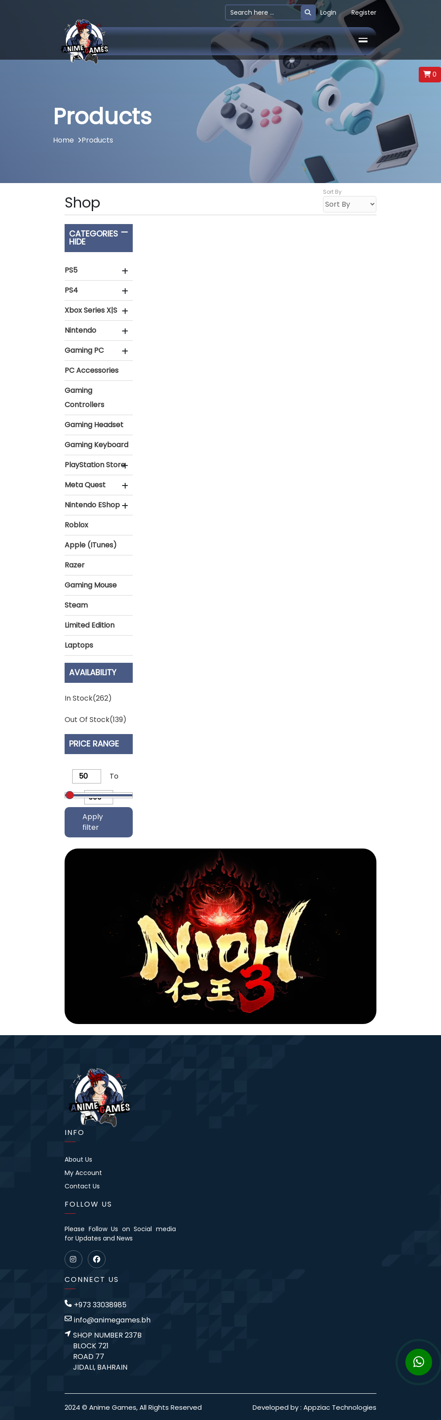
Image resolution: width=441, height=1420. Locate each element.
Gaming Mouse (91, 585)
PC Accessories (91, 370)
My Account (83, 1172)
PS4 (71, 290)
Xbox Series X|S (91, 310)
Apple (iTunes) (91, 545)
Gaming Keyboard (96, 445)
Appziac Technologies (339, 1407)
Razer (75, 565)
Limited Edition (89, 625)
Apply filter (92, 822)
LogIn (328, 12)
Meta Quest (85, 485)
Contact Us (82, 1186)
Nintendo (80, 330)
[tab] (99, 271)
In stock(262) (88, 698)
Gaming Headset (94, 425)
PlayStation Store (95, 465)
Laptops (79, 645)
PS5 (71, 270)
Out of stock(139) (96, 719)
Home (63, 140)
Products (95, 140)
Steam (76, 605)
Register (363, 12)
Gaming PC (84, 350)
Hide (77, 241)
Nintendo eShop (92, 505)
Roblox (76, 525)
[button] (99, 270)
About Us (78, 1159)
